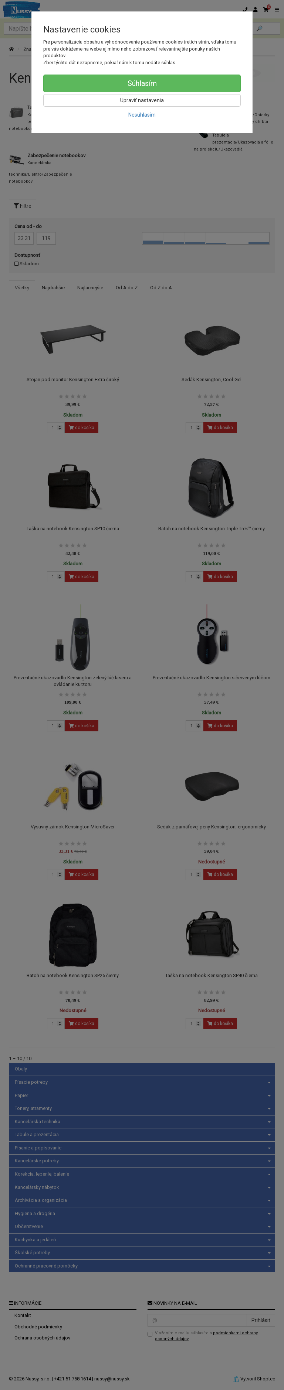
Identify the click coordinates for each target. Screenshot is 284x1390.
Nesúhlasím (142, 115)
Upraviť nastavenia (142, 100)
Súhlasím (142, 83)
